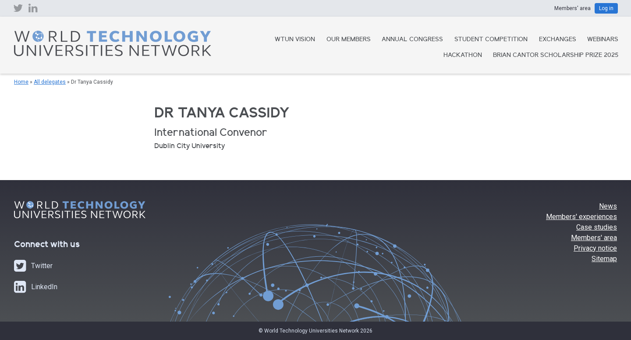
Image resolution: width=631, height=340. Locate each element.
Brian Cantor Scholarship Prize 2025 (555, 55)
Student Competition (491, 39)
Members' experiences (581, 216)
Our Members (348, 39)
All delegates (50, 82)
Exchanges (557, 39)
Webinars (602, 39)
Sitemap (604, 259)
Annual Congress (412, 39)
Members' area (594, 238)
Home (21, 82)
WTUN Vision (295, 39)
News (608, 206)
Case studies (596, 227)
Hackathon (462, 55)
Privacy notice (595, 248)
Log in (606, 8)
